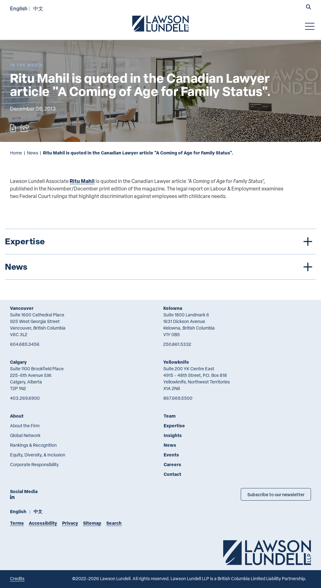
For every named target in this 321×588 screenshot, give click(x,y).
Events (171, 454)
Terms (17, 523)
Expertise (174, 425)
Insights (173, 435)
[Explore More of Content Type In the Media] (26, 65)
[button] (308, 7)
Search (114, 523)
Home (16, 153)
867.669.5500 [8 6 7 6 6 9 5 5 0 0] (177, 398)
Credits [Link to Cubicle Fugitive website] (17, 578)
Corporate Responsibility (34, 464)
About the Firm (24, 426)
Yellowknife (176, 362)
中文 (38, 8)
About (17, 416)
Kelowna (172, 308)
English (19, 8)
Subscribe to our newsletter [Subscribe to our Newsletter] (275, 494)
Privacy (70, 523)
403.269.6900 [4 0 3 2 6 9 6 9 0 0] (25, 398)
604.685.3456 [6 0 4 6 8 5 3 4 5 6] (24, 344)
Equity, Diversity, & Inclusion (37, 455)
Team (170, 416)
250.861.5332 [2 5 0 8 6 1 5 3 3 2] (177, 344)
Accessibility (43, 523)
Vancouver (22, 308)
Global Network (25, 435)
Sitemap (92, 523)
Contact (172, 474)
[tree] (160, 254)
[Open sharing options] (25, 128)
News (32, 153)
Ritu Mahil (82, 181)
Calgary (18, 362)
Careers (172, 464)
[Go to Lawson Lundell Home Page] (160, 23)
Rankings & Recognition (33, 445)
